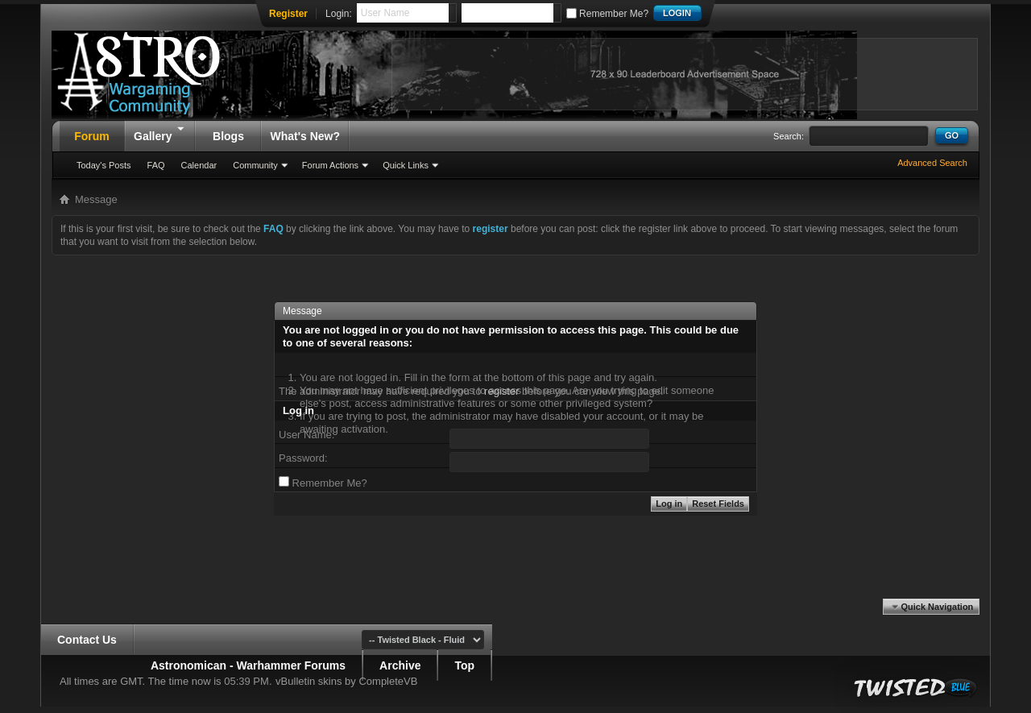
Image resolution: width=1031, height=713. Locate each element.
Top (464, 665)
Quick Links (406, 165)
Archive (399, 665)
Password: (303, 458)
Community (255, 165)
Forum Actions (330, 165)
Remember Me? (607, 13)
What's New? (305, 136)
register (501, 391)
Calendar (199, 165)
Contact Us (87, 639)
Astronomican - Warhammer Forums (248, 665)
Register (288, 13)
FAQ (156, 165)
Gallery (160, 131)
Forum (92, 136)
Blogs (228, 136)
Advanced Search (932, 163)
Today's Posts (104, 165)
